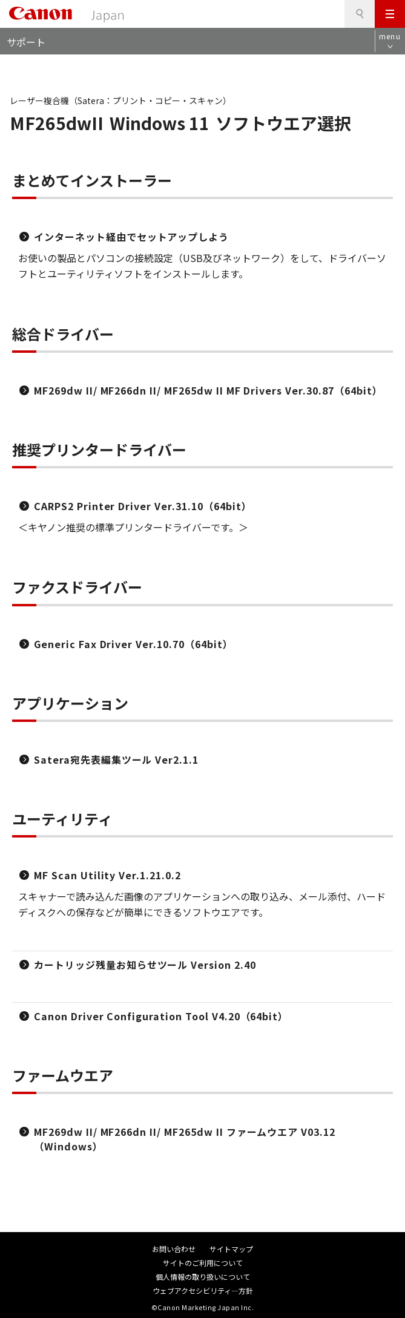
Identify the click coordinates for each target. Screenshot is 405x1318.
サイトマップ (231, 1249)
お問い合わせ (174, 1249)
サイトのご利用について (203, 1262)
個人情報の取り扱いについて (203, 1276)
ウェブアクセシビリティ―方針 (203, 1290)
